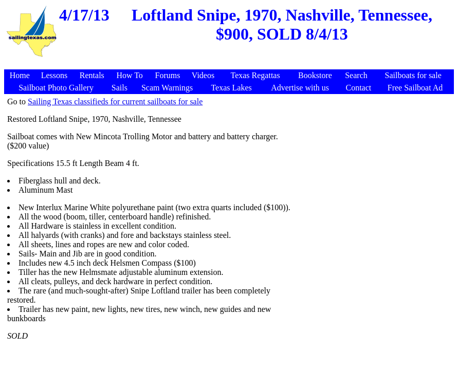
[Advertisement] (230, 64)
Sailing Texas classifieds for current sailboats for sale (115, 101)
